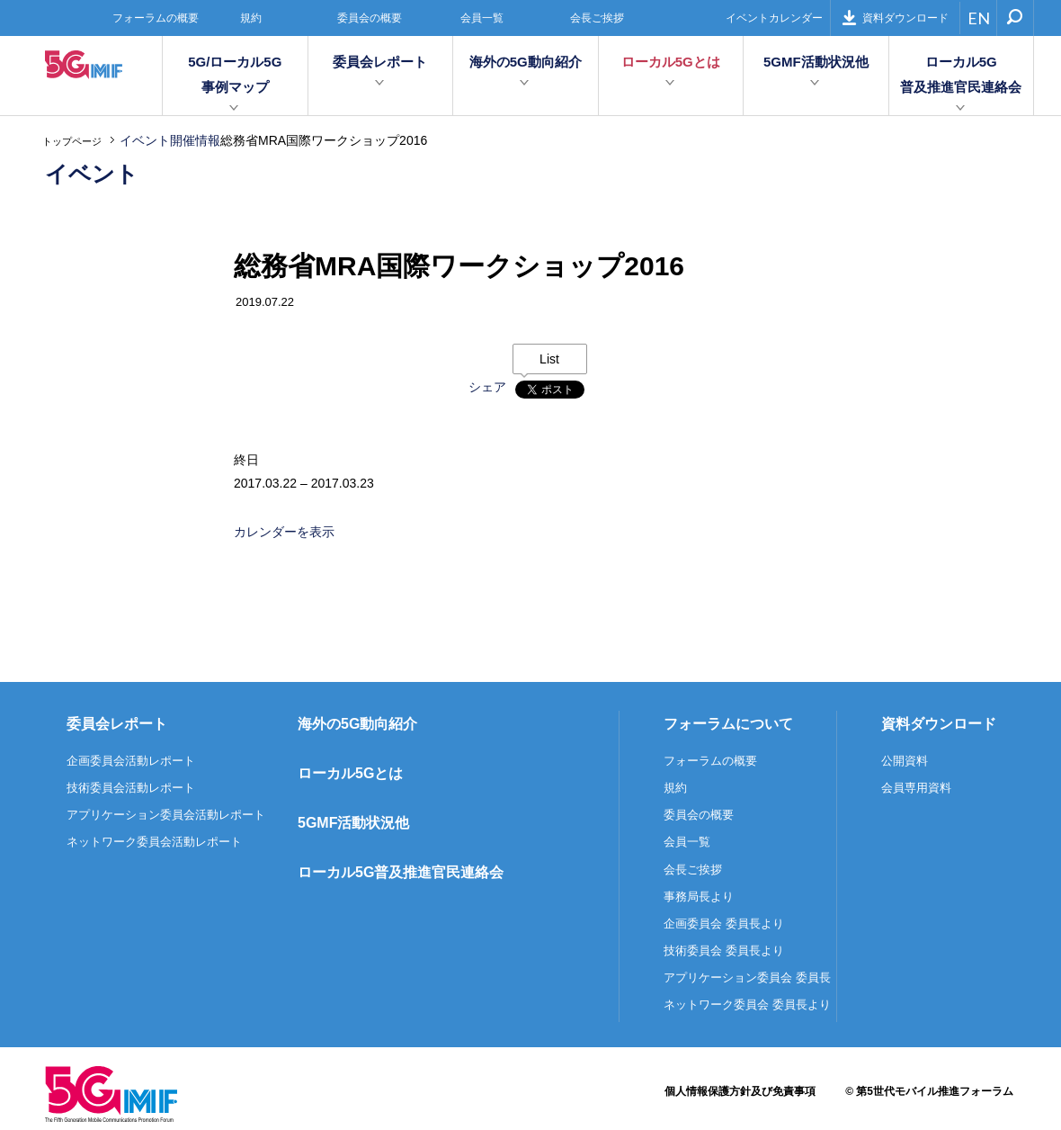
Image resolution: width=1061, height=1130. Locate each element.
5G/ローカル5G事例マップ (234, 74)
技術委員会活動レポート (131, 787)
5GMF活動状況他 (816, 61)
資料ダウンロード (895, 17)
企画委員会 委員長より (724, 923)
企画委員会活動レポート (131, 760)
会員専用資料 (916, 787)
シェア (487, 387)
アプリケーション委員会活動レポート (166, 814)
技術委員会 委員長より (724, 950)
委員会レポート (380, 61)
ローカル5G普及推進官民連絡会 (960, 74)
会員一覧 (482, 18)
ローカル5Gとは (670, 61)
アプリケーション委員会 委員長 (747, 977)
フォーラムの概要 (155, 18)
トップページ (72, 141)
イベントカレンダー (774, 18)
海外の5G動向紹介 (525, 61)
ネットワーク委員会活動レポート (154, 841)
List (549, 359)
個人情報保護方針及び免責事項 (740, 1091)
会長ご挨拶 (597, 18)
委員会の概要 (369, 18)
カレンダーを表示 (284, 532)
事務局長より (699, 896)
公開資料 (904, 760)
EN (978, 18)
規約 (251, 18)
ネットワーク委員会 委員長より (747, 1004)
